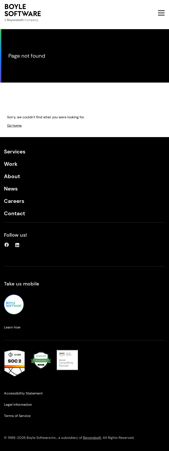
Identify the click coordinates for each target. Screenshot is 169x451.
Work (11, 163)
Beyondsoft (92, 437)
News (11, 188)
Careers (14, 201)
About (12, 176)
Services (15, 151)
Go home (14, 125)
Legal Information (18, 404)
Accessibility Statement (23, 393)
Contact (14, 213)
